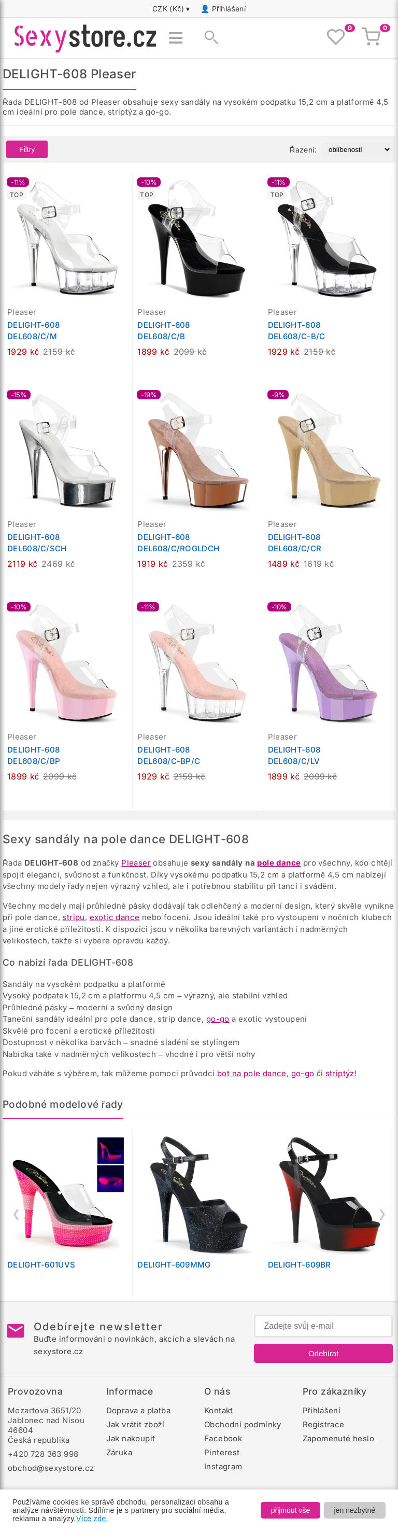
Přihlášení (229, 8)
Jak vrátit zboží (135, 1424)
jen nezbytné (354, 1510)
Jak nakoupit (130, 1438)
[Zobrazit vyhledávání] (208, 37)
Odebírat (323, 1353)
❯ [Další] (382, 1213)
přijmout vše (290, 1510)
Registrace (324, 1424)
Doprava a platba (138, 1410)
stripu (73, 917)
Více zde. (92, 1518)
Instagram (223, 1466)
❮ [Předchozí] (16, 1213)
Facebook (223, 1438)
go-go (218, 1019)
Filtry (27, 149)
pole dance (279, 863)
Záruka (119, 1452)
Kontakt (218, 1410)
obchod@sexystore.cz (51, 1468)
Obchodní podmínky (242, 1424)
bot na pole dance (252, 1073)
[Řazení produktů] (357, 149)
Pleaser (136, 863)
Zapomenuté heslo (338, 1438)
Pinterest (222, 1452)
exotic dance (115, 917)
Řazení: (303, 149)
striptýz (339, 1073)
